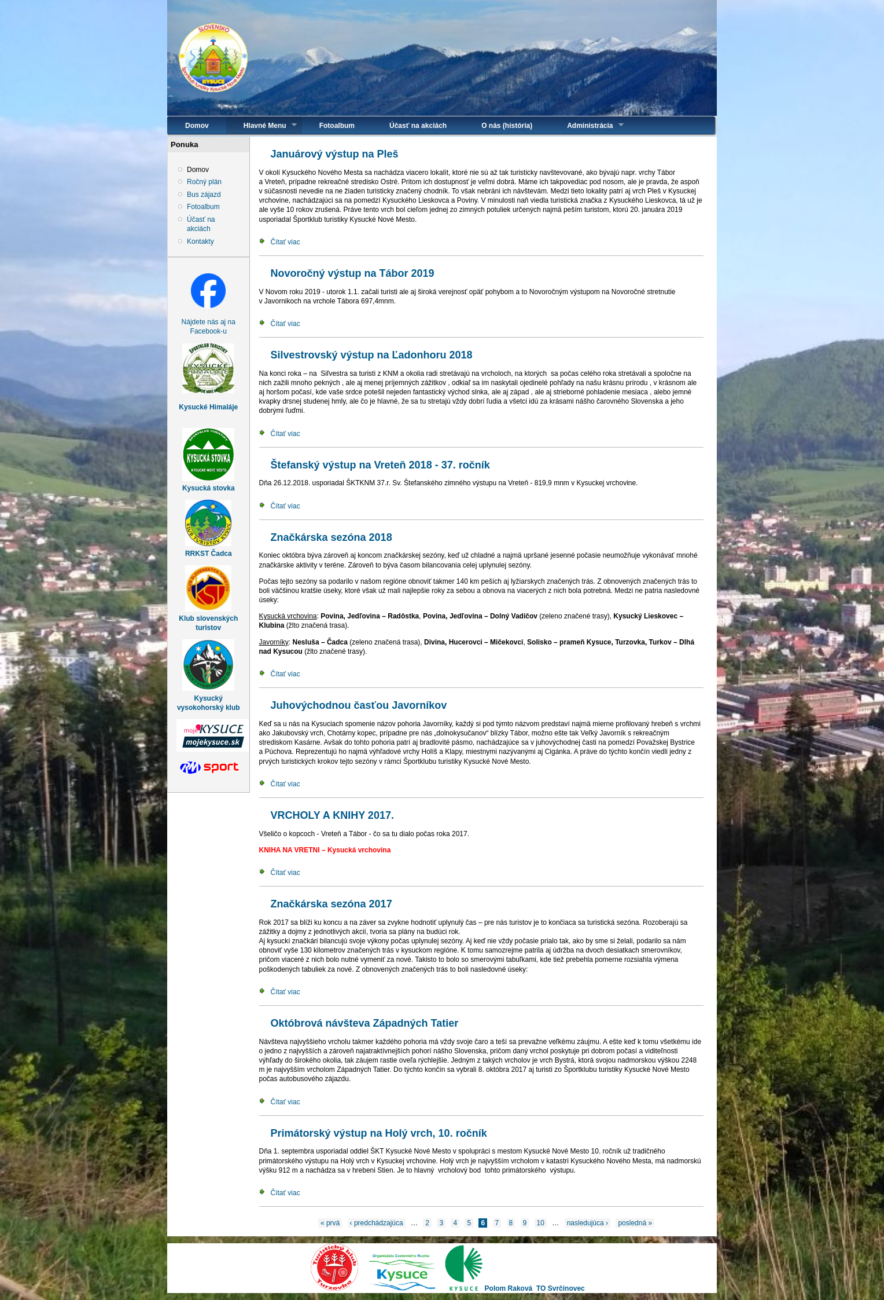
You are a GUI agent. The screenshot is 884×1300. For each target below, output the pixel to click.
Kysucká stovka (208, 488)
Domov (197, 126)
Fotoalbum (337, 126)
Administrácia (586, 125)
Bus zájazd (204, 195)
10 (540, 1223)
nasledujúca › (587, 1223)
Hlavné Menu (261, 125)
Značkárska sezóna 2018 (331, 537)
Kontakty (200, 241)
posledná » (635, 1223)
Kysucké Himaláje (208, 407)
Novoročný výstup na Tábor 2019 (352, 273)
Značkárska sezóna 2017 (331, 904)
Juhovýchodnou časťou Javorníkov (359, 705)
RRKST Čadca (208, 554)
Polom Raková (509, 1288)
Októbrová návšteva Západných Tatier (365, 1023)
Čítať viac (285, 242)
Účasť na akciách (418, 126)
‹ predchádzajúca (376, 1223)
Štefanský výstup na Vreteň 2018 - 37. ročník (380, 465)
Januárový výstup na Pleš (335, 154)
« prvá (330, 1223)
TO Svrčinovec (560, 1288)
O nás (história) (506, 126)
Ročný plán (204, 182)
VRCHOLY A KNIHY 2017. (332, 815)
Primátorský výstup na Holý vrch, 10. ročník (379, 1133)
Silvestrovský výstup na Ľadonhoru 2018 (372, 355)
